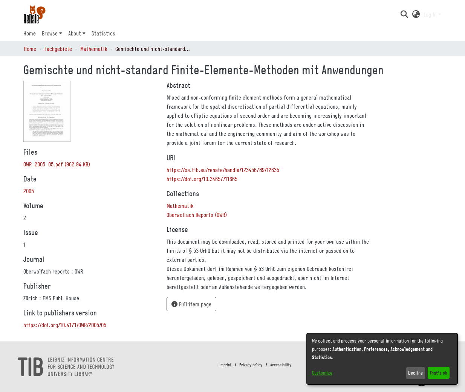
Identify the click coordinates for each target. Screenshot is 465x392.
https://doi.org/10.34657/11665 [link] (202, 178)
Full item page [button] (191, 304)
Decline (415, 373)
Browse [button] (50, 33)
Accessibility (280, 364)
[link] (56, 164)
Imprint (225, 364)
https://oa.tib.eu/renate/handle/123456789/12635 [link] (223, 169)
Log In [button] (431, 14)
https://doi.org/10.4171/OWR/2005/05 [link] (64, 324)
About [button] (74, 33)
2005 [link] (28, 191)
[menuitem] (52, 33)
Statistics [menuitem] (103, 33)
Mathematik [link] (93, 48)
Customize (322, 373)
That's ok (438, 372)
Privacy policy (250, 364)
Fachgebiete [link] (58, 48)
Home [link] (30, 48)
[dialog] (382, 358)
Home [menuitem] (29, 33)
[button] (404, 14)
